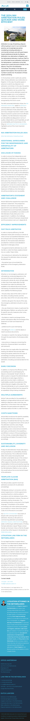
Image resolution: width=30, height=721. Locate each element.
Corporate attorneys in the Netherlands (11, 703)
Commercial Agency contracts (9, 699)
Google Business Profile (7, 688)
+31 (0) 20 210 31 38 (7, 680)
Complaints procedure (12, 716)
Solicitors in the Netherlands (8, 697)
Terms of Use (8, 718)
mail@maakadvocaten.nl (8, 583)
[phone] (5, 9)
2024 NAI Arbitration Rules (9, 136)
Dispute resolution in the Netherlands (11, 707)
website (21, 649)
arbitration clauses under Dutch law (11, 522)
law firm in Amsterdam (10, 513)
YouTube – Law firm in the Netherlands (11, 686)
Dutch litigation (18, 647)
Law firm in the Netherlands (8, 666)
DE (25, 1)
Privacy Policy (15, 718)
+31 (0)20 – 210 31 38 (7, 581)
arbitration (23, 105)
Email (8, 1)
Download (20, 136)
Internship (21, 718)
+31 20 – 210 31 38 (16, 1)
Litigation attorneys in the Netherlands (11, 701)
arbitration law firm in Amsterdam (17, 124)
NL (22, 1)
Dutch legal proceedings (18, 616)
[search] (27, 2)
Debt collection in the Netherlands (10, 705)
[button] (27, 6)
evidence (12, 330)
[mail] (15, 9)
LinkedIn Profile (11, 651)
